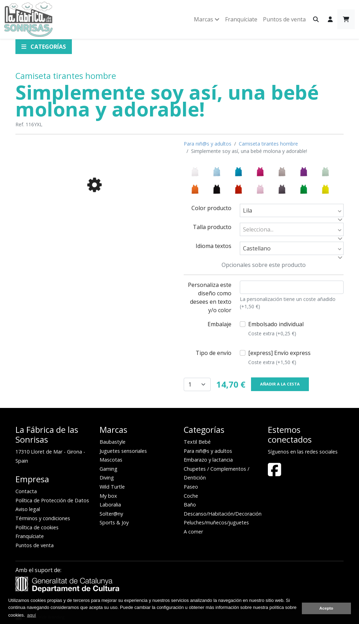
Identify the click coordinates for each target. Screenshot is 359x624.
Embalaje (219, 324)
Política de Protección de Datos (52, 500)
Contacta (26, 491)
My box (108, 495)
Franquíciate (241, 19)
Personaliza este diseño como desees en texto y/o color (209, 297)
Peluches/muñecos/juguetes (216, 522)
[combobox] (292, 210)
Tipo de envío (213, 353)
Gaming (108, 468)
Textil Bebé (197, 441)
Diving (107, 477)
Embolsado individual (276, 328)
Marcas (206, 19)
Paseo (191, 486)
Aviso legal (27, 509)
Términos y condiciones (42, 518)
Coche (191, 495)
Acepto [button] (326, 608)
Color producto (211, 208)
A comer (193, 531)
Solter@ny (111, 513)
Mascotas (111, 459)
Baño (190, 504)
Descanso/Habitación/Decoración (223, 513)
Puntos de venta (284, 19)
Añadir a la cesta (280, 384)
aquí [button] (31, 615)
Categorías (43, 47)
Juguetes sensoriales (123, 451)
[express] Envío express (279, 357)
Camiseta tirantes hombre (65, 75)
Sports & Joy (114, 522)
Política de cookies (37, 527)
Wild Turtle (112, 486)
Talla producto (212, 227)
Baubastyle (113, 441)
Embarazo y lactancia (208, 459)
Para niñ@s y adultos (207, 143)
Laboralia (110, 504)
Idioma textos (213, 246)
